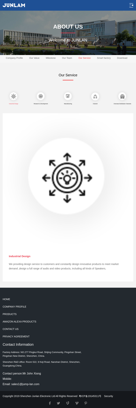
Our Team (67, 58)
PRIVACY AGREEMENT (16, 336)
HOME (6, 299)
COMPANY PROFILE (14, 306)
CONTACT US (11, 329)
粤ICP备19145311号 (90, 396)
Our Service (84, 58)
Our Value (34, 58)
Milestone (51, 58)
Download (122, 58)
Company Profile (14, 58)
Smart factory (104, 58)
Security (108, 396)
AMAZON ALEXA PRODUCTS (19, 321)
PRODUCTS (10, 314)
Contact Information (18, 344)
